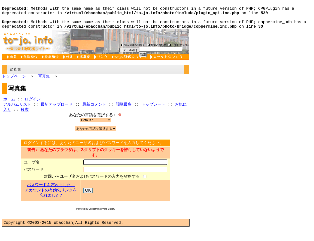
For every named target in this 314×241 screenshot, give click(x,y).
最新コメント (94, 112)
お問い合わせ (156, 51)
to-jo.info (27, 47)
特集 (69, 63)
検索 (25, 118)
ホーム (9, 106)
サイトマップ (178, 51)
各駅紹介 (30, 63)
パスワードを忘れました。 (51, 196)
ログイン (33, 106)
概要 (12, 63)
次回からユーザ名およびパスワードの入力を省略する (93, 187)
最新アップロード (57, 112)
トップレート (153, 112)
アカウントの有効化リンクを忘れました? (51, 204)
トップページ (14, 82)
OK (88, 202)
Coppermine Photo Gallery (102, 220)
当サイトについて (167, 63)
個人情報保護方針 (132, 51)
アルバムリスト (17, 112)
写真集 (84, 63)
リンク (101, 63)
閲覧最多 (124, 112)
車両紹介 (51, 63)
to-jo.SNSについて (129, 63)
